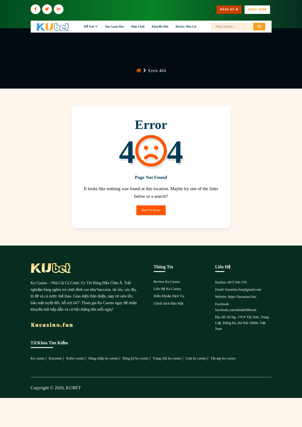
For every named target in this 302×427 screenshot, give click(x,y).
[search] (259, 26)
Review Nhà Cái (185, 26)
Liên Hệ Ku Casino (167, 289)
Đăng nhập (257, 9)
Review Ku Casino (167, 282)
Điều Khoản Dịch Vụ (169, 296)
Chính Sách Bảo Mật (169, 303)
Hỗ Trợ (89, 26)
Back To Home (150, 212)
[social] (35, 9)
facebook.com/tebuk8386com (236, 310)
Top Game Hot (114, 26)
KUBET (73, 387)
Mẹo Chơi (137, 26)
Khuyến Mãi (160, 26)
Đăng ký (229, 10)
